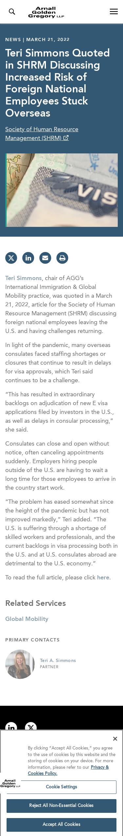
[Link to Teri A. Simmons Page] (20, 664)
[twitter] (11, 258)
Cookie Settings (61, 788)
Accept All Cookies (61, 826)
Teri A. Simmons (58, 660)
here (103, 578)
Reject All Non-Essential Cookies (61, 807)
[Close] (115, 740)
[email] (45, 258)
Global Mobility (26, 619)
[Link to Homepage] (64, 12)
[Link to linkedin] (11, 728)
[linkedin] (28, 258)
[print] (62, 258)
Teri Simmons (23, 278)
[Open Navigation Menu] (114, 11)
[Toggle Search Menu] (11, 11)
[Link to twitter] (31, 728)
